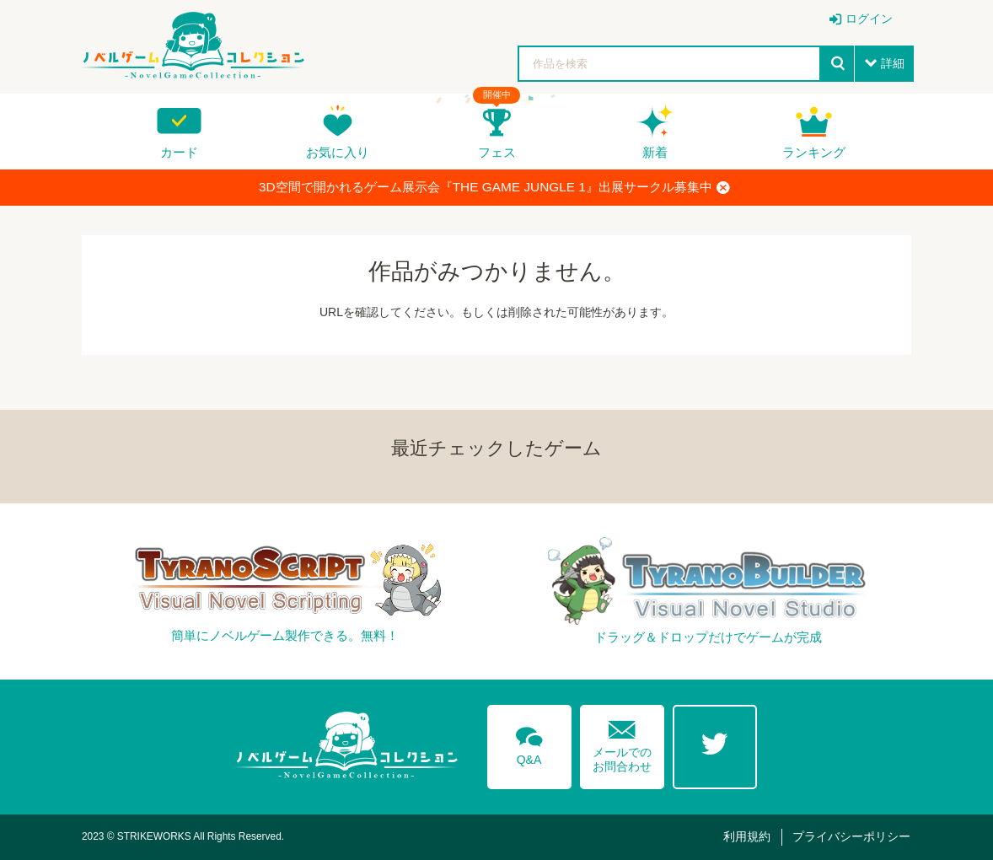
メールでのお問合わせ (622, 742)
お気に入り (337, 152)
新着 (655, 152)
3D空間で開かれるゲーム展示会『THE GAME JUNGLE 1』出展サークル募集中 (494, 187)
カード (179, 152)
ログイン (869, 18)
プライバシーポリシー (851, 836)
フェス (497, 152)
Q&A (529, 742)
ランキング (813, 152)
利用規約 (746, 836)
